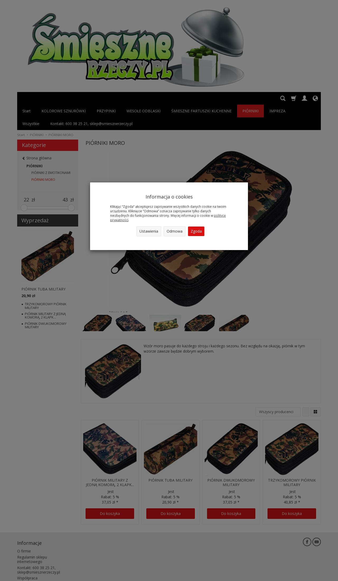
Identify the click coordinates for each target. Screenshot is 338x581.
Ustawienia (148, 231)
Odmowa (174, 231)
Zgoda (196, 231)
